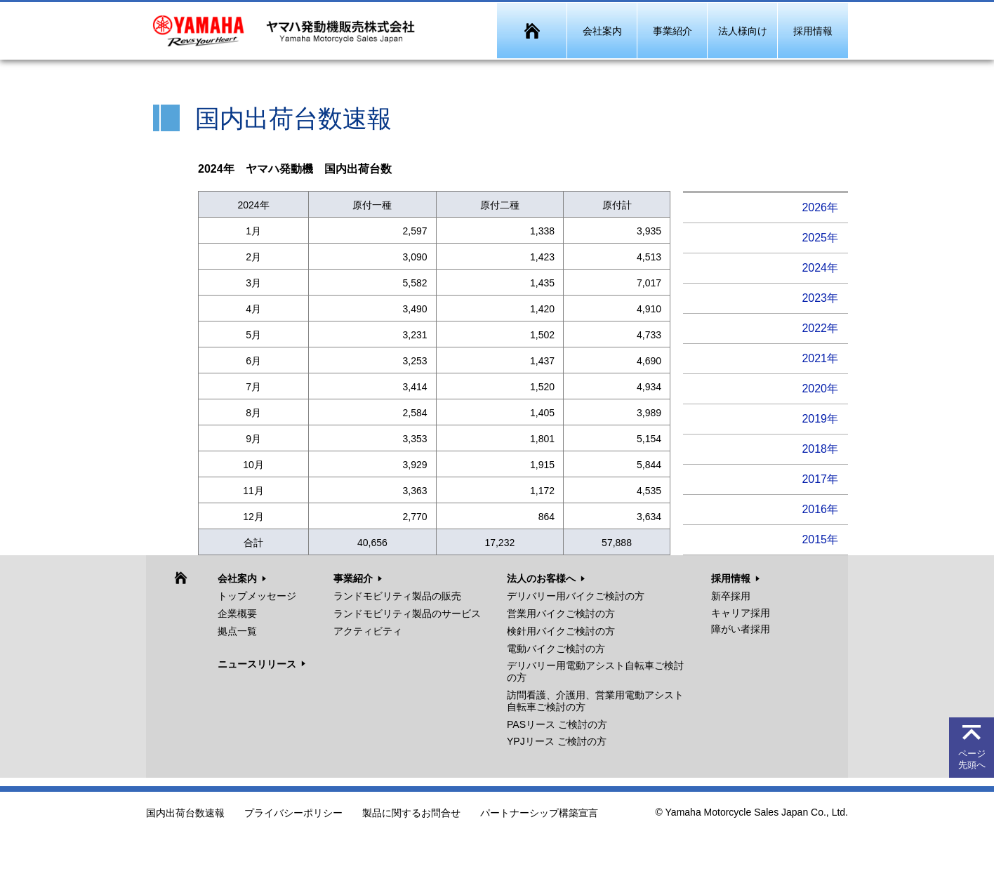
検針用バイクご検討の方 (561, 631)
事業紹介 (353, 578)
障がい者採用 (740, 629)
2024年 (820, 268)
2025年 (820, 238)
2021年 (820, 358)
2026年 (820, 207)
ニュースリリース (257, 664)
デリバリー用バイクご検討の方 (575, 596)
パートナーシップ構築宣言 (539, 813)
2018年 (820, 449)
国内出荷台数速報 (185, 813)
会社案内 (237, 578)
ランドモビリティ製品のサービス (407, 613)
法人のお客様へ (541, 578)
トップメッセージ (257, 596)
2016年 (820, 509)
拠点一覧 (237, 631)
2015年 (820, 539)
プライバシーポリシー (293, 813)
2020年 (820, 388)
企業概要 (237, 613)
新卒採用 (730, 596)
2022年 (820, 328)
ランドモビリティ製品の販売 (397, 596)
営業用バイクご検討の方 (561, 613)
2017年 (820, 479)
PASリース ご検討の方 (557, 724)
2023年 (820, 298)
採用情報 (730, 578)
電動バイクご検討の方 (556, 648)
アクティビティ (367, 631)
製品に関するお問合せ (411, 813)
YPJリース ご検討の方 (557, 741)
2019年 (820, 419)
